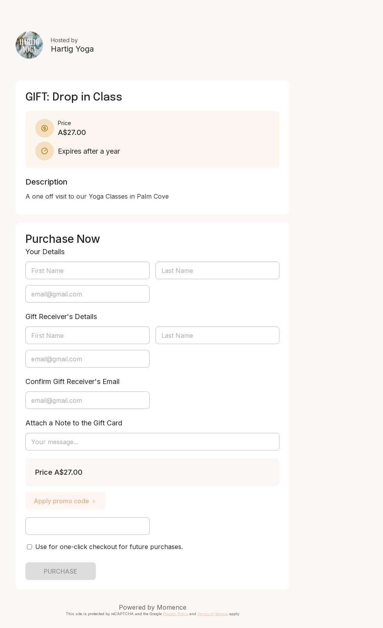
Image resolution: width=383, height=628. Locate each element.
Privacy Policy (175, 614)
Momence (171, 607)
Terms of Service (212, 614)
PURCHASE (60, 571)
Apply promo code (65, 501)
